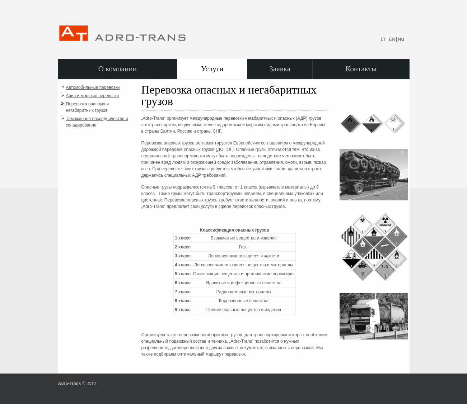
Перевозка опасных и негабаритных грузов (87, 107)
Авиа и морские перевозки (92, 95)
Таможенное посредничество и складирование (97, 122)
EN (392, 39)
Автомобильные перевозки (93, 87)
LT (383, 39)
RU (401, 39)
